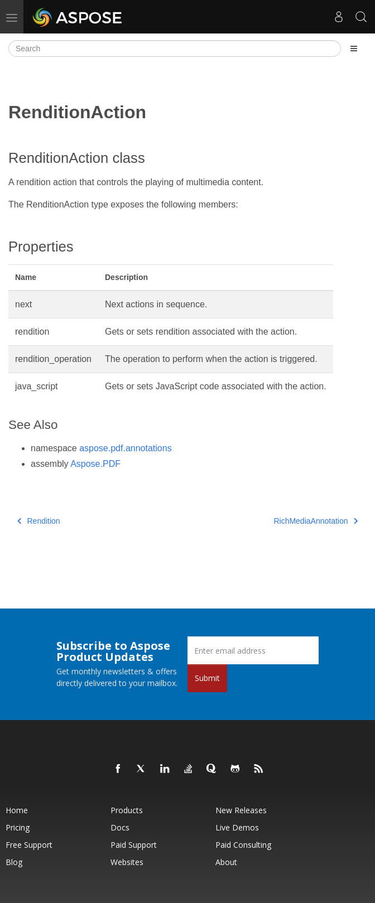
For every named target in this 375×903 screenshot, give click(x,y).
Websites (126, 862)
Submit (207, 678)
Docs (119, 827)
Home (17, 810)
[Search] (174, 48)
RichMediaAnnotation (315, 520)
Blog (14, 862)
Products (126, 810)
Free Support (29, 844)
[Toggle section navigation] (354, 48)
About (226, 862)
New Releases (241, 810)
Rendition (38, 520)
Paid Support (133, 844)
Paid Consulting (243, 844)
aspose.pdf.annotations (125, 448)
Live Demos (237, 827)
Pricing (18, 827)
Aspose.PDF (95, 464)
